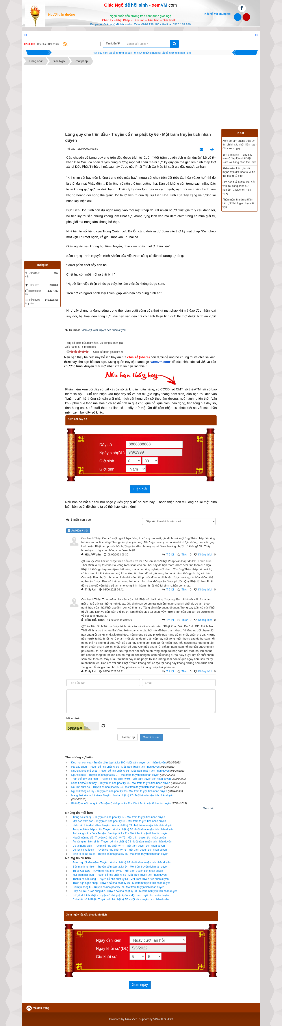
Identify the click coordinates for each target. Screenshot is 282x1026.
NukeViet (131, 1019)
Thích (185, 554)
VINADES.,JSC (163, 1019)
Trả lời (170, 554)
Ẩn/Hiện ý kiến (78, 530)
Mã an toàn (73, 718)
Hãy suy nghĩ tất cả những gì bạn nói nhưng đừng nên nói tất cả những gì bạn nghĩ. (142, 52)
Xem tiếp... (210, 808)
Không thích (205, 554)
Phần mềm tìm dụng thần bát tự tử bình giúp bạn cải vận (238, 203)
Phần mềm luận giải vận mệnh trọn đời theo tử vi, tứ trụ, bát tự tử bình (239, 172)
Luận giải (140, 489)
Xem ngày (140, 985)
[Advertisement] (141, 98)
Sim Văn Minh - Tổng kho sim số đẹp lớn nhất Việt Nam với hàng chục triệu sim (239, 158)
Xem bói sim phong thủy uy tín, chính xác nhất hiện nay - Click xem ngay (240, 144)
